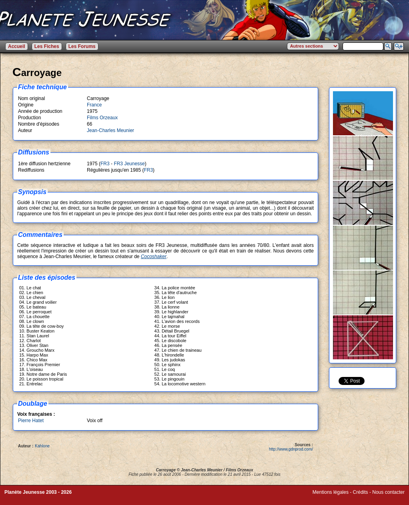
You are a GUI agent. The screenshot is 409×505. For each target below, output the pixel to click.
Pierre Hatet (31, 420)
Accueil (16, 46)
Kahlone (42, 446)
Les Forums (82, 46)
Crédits (360, 492)
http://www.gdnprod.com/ (291, 449)
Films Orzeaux (102, 117)
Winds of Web (327, 498)
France (94, 105)
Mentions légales (331, 492)
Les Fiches (46, 46)
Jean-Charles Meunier (110, 130)
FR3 (105, 163)
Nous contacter (388, 492)
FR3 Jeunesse (129, 163)
